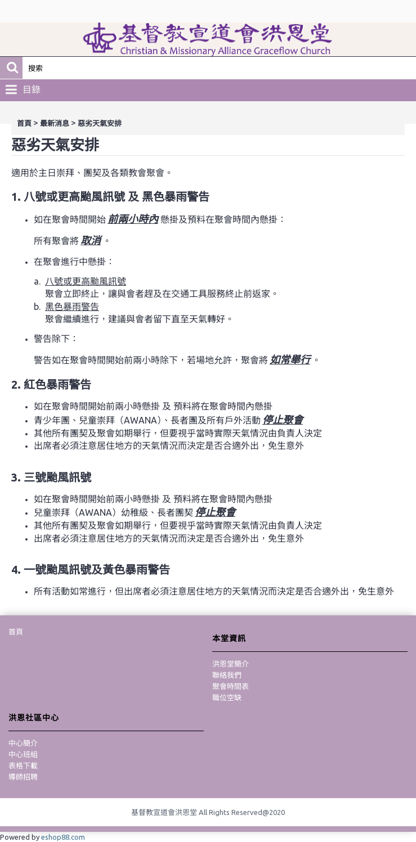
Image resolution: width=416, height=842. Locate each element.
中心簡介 (23, 743)
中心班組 (23, 754)
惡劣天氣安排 (100, 123)
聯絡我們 (226, 675)
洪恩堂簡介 (230, 664)
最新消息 (54, 123)
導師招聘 (23, 777)
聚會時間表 (230, 686)
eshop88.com (63, 837)
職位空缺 (226, 697)
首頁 (24, 123)
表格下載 (23, 765)
